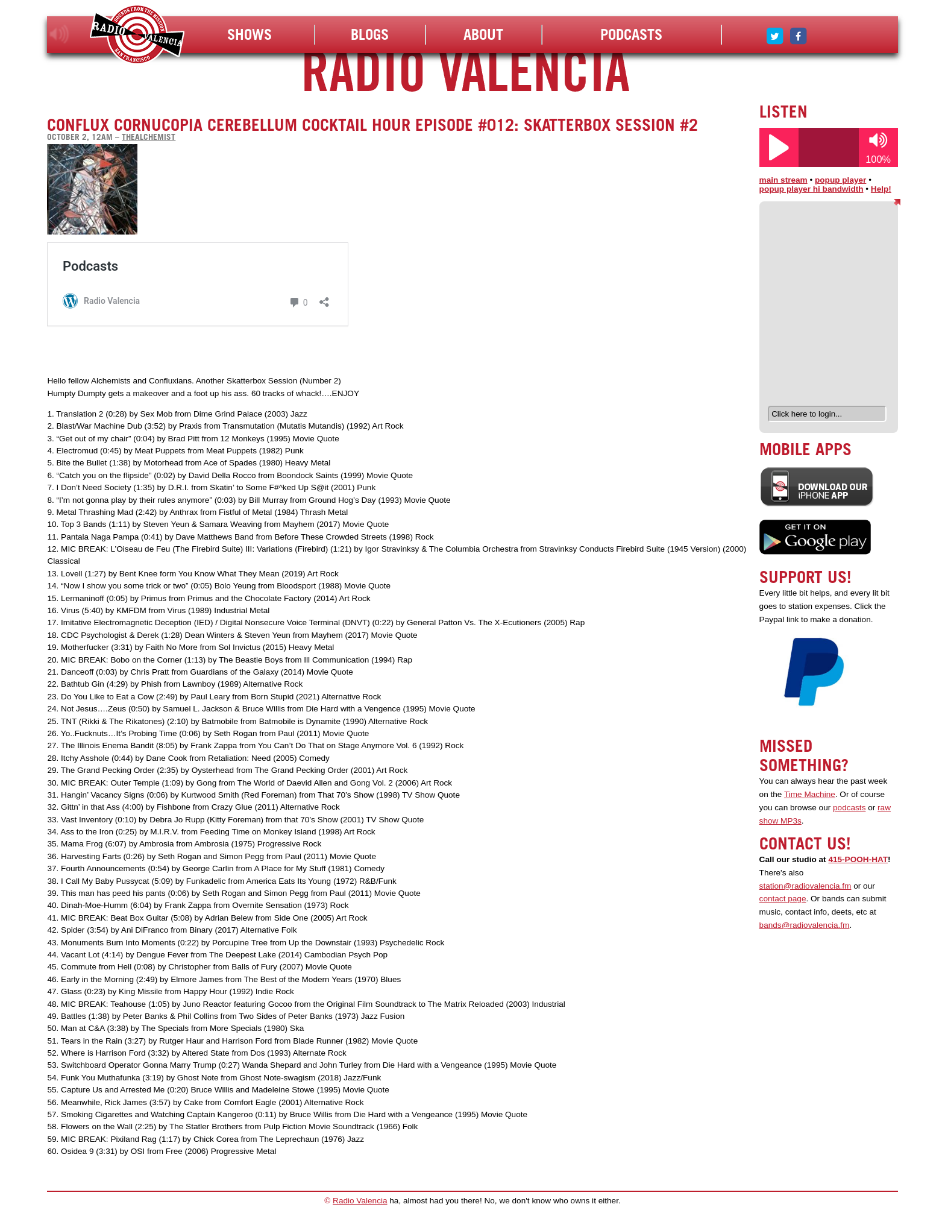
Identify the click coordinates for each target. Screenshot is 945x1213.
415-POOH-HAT (858, 859)
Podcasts (631, 34)
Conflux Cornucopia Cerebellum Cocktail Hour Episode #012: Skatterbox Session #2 (372, 124)
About (483, 34)
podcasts (849, 807)
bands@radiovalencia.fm (804, 925)
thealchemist (148, 137)
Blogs (370, 34)
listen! (59, 34)
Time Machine (809, 794)
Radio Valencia (360, 1200)
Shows (249, 34)
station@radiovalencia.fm (805, 885)
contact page (782, 898)
